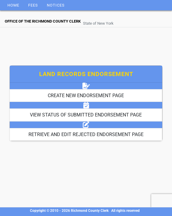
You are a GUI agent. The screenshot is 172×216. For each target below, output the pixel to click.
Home (13, 5)
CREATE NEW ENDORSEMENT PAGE (86, 95)
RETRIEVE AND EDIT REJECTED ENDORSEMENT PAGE (86, 134)
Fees (33, 5)
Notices (56, 5)
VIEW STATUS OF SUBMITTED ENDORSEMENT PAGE (86, 115)
